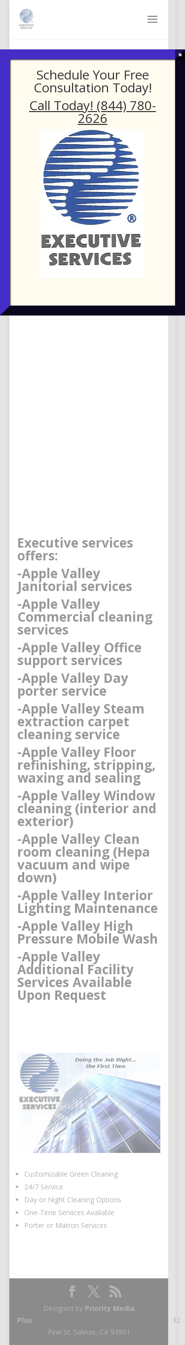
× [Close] (180, 54)
